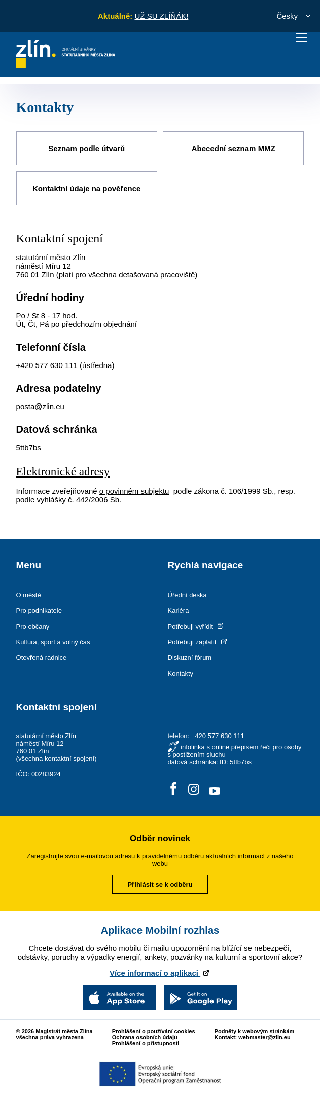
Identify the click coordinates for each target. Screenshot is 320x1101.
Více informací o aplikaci (160, 971)
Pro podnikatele (39, 608)
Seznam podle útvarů (86, 147)
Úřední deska (187, 593)
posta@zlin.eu (40, 404)
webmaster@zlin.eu (264, 1035)
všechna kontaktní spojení (56, 756)
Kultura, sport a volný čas (53, 640)
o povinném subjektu (134, 489)
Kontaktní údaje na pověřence (86, 186)
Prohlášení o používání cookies (153, 1029)
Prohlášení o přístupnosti (146, 1041)
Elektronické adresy (64, 469)
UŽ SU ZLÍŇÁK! (161, 16)
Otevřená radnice (41, 655)
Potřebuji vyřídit (196, 624)
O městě (28, 593)
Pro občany (33, 624)
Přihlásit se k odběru (160, 882)
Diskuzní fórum (190, 655)
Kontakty (181, 671)
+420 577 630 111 (47, 363)
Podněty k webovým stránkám (255, 1029)
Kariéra (178, 608)
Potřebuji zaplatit (198, 640)
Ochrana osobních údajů (144, 1035)
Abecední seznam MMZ (233, 147)
